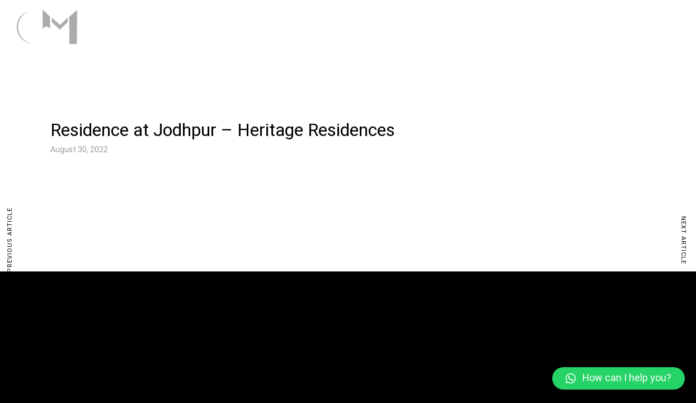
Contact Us (648, 26)
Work (512, 26)
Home (464, 26)
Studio (573, 26)
